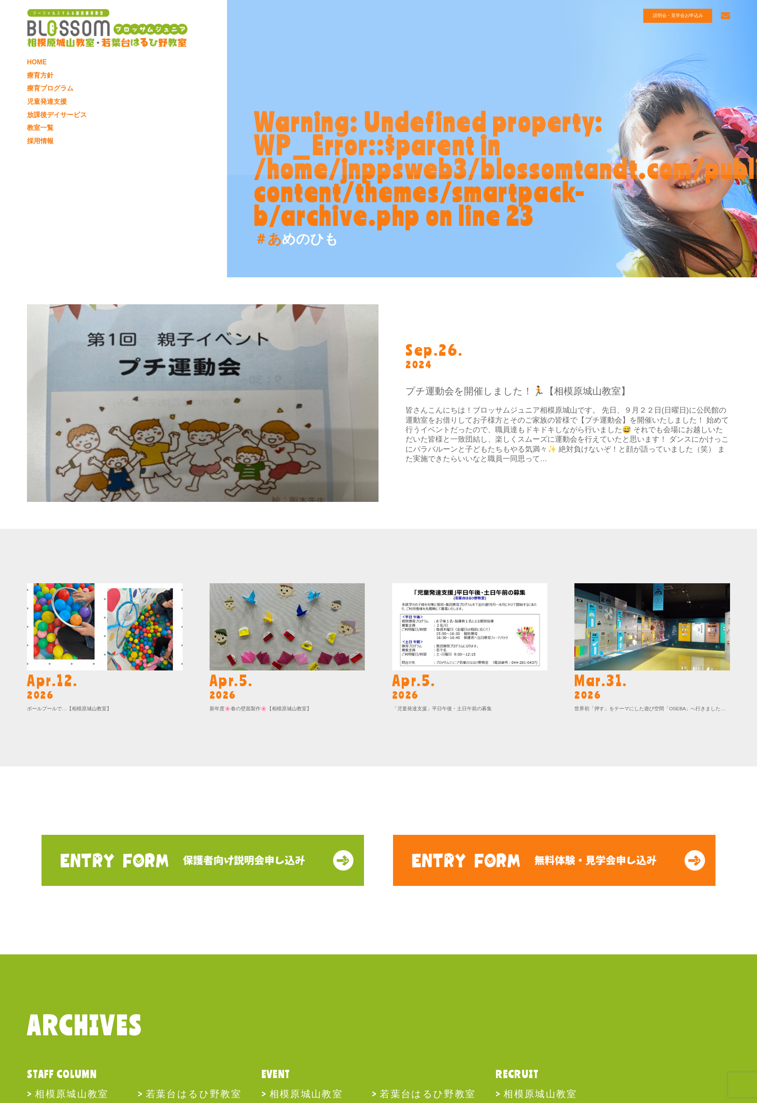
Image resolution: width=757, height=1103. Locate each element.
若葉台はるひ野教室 (194, 1093)
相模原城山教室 (71, 1093)
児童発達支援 (48, 107)
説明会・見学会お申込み (680, 15)
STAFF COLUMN (62, 1074)
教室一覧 (41, 136)
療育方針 (41, 78)
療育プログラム (51, 93)
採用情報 (41, 150)
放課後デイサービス (58, 121)
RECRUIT (517, 1074)
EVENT (276, 1074)
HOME (38, 64)
